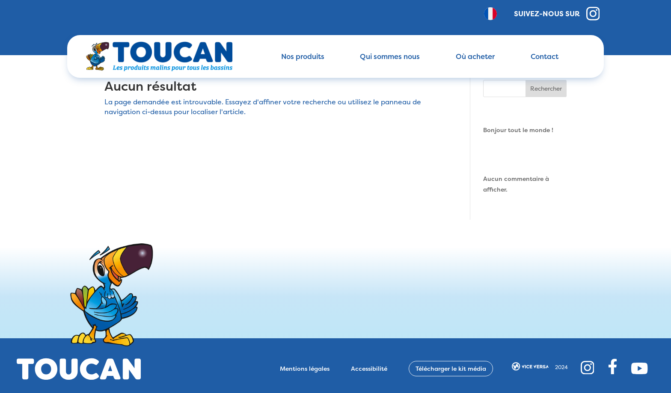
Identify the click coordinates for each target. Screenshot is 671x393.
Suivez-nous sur (557, 14)
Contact (544, 56)
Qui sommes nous (390, 56)
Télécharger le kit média (451, 368)
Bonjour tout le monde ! (518, 130)
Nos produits (302, 56)
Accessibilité (369, 369)
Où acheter (475, 56)
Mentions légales (305, 369)
